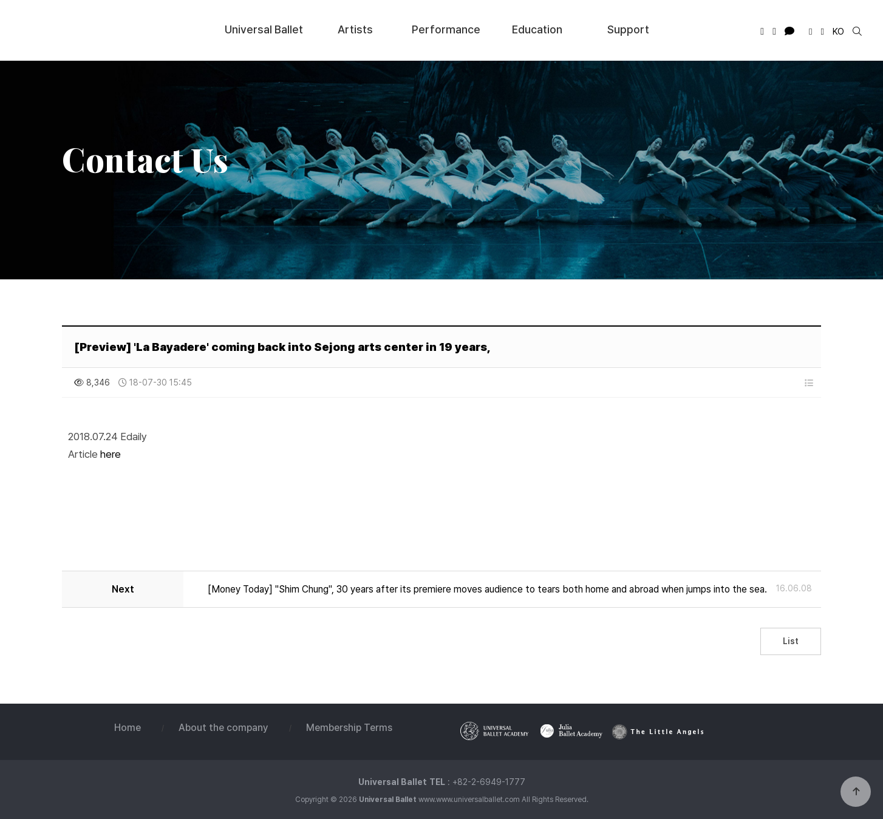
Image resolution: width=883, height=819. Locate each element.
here (110, 454)
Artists (355, 29)
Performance (446, 29)
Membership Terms (349, 727)
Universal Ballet (97, 30)
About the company (223, 727)
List (791, 641)
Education (537, 29)
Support (628, 29)
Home (127, 727)
